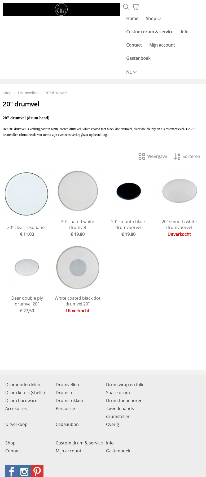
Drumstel (65, 392)
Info (185, 32)
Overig (112, 424)
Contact (134, 45)
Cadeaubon (67, 424)
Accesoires (16, 408)
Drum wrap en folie (125, 385)
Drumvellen (28, 92)
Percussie (65, 408)
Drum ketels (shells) (25, 392)
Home (132, 18)
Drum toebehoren (124, 400)
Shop (153, 18)
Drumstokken (69, 400)
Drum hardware (21, 400)
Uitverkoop (16, 424)
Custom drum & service (149, 32)
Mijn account (162, 45)
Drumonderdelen (22, 385)
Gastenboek (138, 58)
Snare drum (118, 392)
